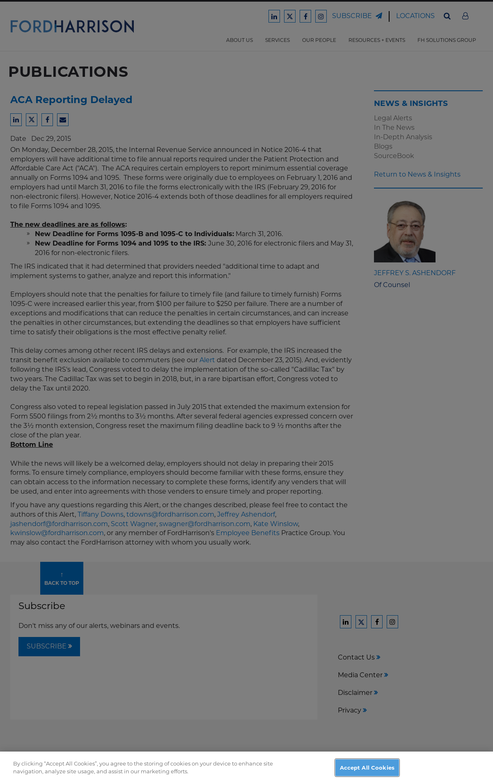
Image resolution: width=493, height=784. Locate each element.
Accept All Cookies (367, 771)
